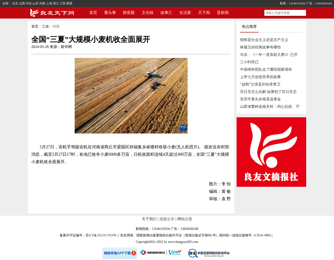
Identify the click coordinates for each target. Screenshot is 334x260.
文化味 (148, 12)
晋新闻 (223, 12)
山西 (22, 3)
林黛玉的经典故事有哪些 (260, 47)
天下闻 (204, 12)
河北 (29, 3)
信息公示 (167, 219)
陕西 (69, 3)
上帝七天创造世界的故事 (260, 77)
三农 (45, 26)
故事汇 (166, 12)
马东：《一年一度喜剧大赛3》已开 (269, 55)
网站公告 (184, 219)
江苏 (63, 3)
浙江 (56, 3)
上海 (49, 3)
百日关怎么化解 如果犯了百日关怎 (268, 92)
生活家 (185, 12)
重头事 (110, 12)
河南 (42, 3)
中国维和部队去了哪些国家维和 (266, 69)
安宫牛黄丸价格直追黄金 (260, 99)
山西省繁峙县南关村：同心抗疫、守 (269, 106)
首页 (93, 12)
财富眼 (129, 12)
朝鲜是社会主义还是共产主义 (264, 40)
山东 (35, 3)
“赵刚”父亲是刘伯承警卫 (260, 84)
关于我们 (149, 219)
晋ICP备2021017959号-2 (102, 235)
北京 (15, 3)
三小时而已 (249, 62)
